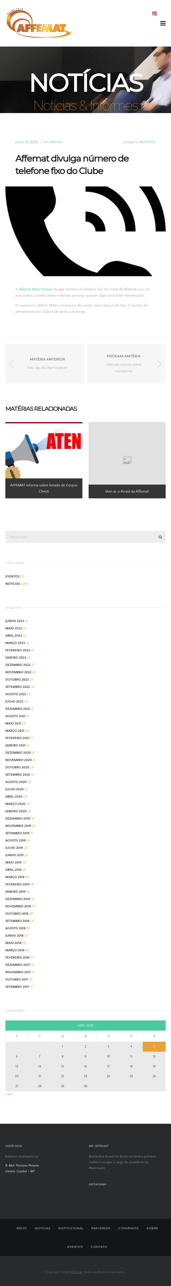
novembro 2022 (18, 672)
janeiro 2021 (15, 745)
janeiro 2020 (15, 811)
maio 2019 (13, 862)
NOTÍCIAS (147, 142)
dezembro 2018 (17, 899)
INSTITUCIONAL (70, 1228)
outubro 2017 (16, 979)
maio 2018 (13, 943)
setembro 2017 (17, 987)
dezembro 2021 (17, 709)
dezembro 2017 (17, 965)
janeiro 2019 (15, 892)
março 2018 (14, 950)
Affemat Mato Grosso (35, 289)
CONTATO (99, 1247)
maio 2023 (13, 628)
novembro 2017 (18, 972)
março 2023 (15, 643)
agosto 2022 (15, 694)
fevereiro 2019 (17, 884)
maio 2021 (13, 723)
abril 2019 (13, 870)
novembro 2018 (18, 906)
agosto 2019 (15, 840)
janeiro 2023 (15, 658)
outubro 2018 (16, 914)
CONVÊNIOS (128, 1228)
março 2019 (14, 877)
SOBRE (152, 1228)
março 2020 (15, 804)
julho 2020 (14, 789)
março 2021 (14, 731)
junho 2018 (14, 936)
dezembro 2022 (18, 665)
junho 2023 (14, 621)
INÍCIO (21, 1228)
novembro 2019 (18, 826)
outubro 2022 (17, 679)
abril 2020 (13, 797)
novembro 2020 (18, 760)
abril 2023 (13, 636)
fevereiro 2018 (17, 957)
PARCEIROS (100, 1228)
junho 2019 (14, 855)
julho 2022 (14, 701)
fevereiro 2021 (17, 738)
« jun (8, 1094)
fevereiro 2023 (17, 650)
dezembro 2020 (18, 753)
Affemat (55, 142)
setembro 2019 (17, 833)
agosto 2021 (15, 716)
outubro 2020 (17, 767)
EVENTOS (12, 576)
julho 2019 (14, 848)
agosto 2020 (15, 782)
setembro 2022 (17, 687)
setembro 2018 (17, 921)
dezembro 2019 (17, 818)
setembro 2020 (17, 775)
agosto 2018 (15, 928)
